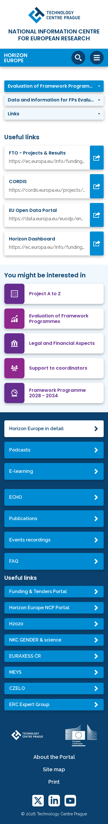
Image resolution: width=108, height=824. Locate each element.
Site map (54, 769)
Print (54, 782)
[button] (54, 86)
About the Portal (54, 757)
